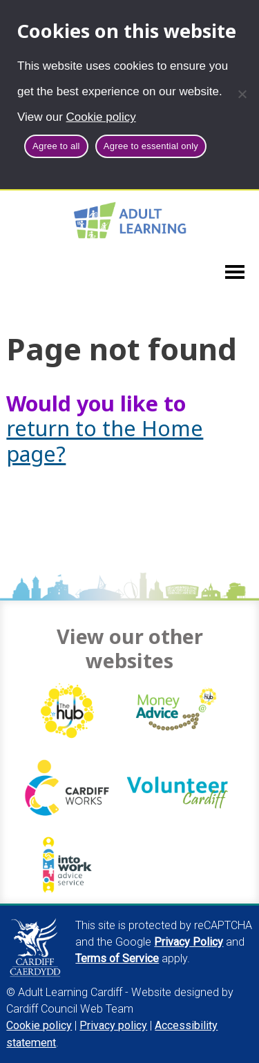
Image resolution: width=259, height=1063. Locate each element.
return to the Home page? (104, 440)
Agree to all (56, 146)
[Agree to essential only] (242, 94)
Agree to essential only (151, 146)
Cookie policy (101, 117)
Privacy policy (113, 1025)
